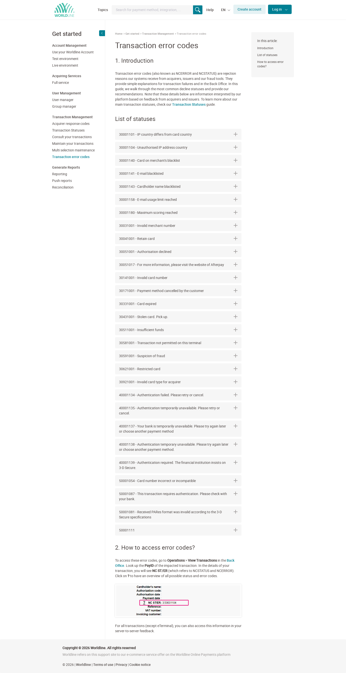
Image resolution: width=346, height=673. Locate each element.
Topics (103, 9)
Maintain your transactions (72, 143)
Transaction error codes (71, 156)
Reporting (59, 174)
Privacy (121, 664)
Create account (249, 9)
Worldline (83, 664)
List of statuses (267, 55)
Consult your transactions (72, 136)
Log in (277, 9)
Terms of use (103, 664)
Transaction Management (158, 33)
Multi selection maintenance (73, 150)
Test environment (65, 58)
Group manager (64, 106)
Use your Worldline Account (73, 52)
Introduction (265, 48)
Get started (132, 33)
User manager (63, 99)
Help (210, 9)
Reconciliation (63, 187)
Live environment (65, 65)
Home (118, 33)
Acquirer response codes (71, 123)
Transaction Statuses (68, 130)
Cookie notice (140, 664)
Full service (60, 82)
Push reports (62, 180)
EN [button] (223, 9)
